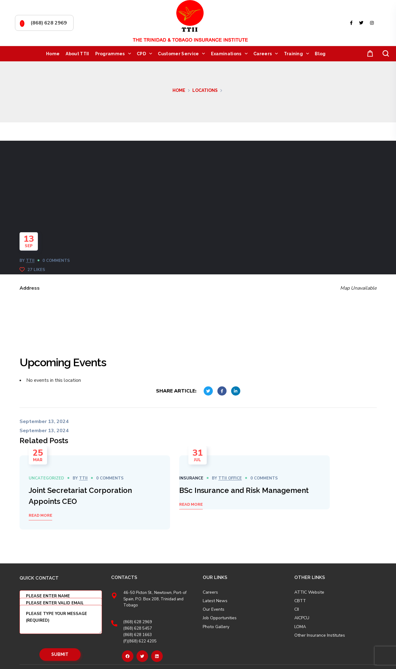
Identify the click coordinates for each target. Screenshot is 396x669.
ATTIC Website (309, 592)
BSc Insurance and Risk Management (244, 490)
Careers (210, 592)
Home (179, 90)
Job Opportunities (220, 618)
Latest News (215, 601)
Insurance (191, 478)
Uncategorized (46, 478)
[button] (368, 54)
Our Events (213, 609)
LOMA (300, 627)
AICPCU (301, 618)
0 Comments (56, 260)
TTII (30, 260)
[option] (95, 492)
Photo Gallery (216, 627)
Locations (205, 90)
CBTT (300, 601)
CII (296, 609)
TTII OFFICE (230, 478)
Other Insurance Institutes (319, 635)
